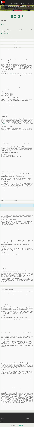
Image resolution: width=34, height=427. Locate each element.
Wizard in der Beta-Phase (5, 33)
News (2, 24)
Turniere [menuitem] (16, 3)
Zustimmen (20, 425)
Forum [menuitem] (18, 418)
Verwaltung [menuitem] (23, 3)
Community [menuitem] (31, 3)
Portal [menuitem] (11, 3)
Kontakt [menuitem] (26, 421)
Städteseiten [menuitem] (2, 418)
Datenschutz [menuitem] (27, 418)
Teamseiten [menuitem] (2, 419)
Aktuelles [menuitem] (1, 421)
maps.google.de (12, 73)
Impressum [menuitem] (27, 419)
